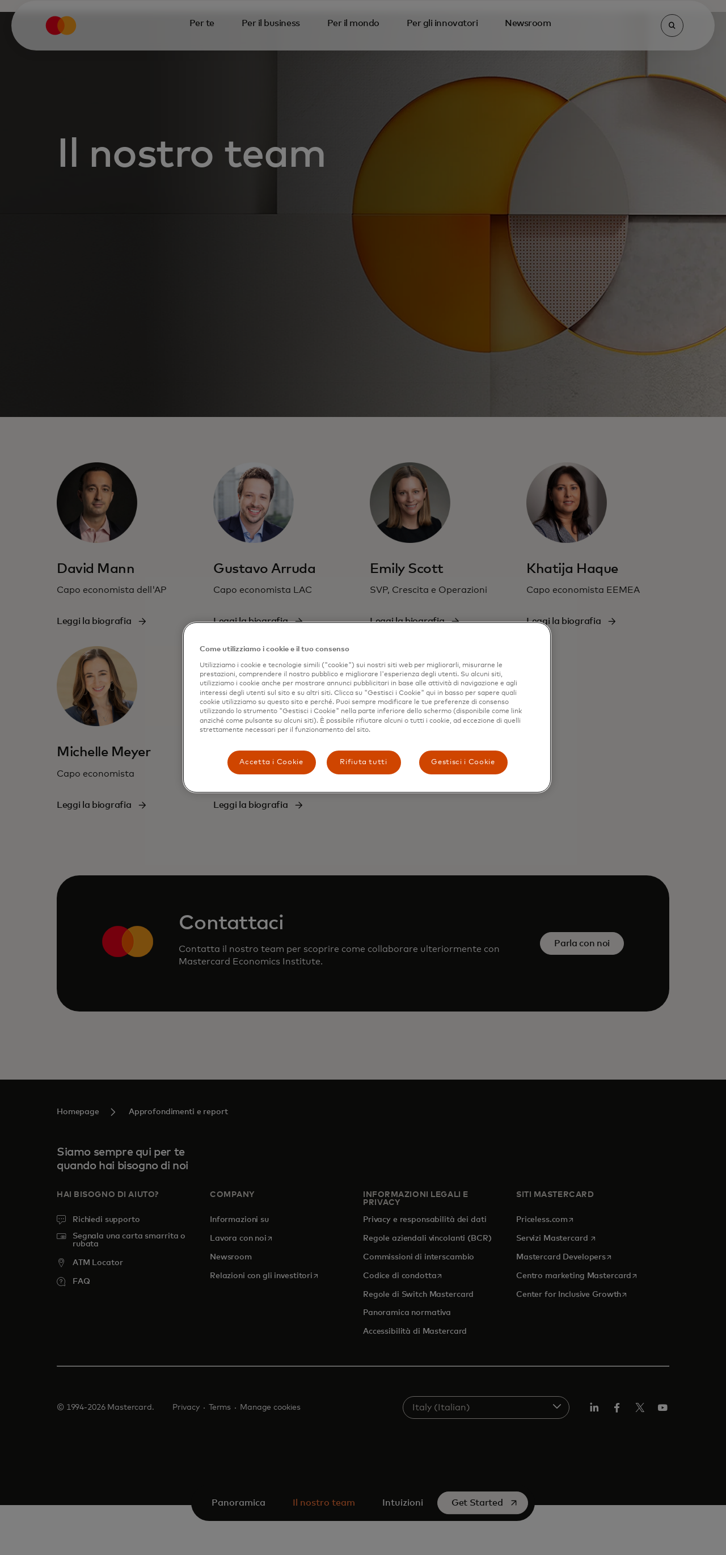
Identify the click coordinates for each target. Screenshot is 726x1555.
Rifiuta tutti (363, 762)
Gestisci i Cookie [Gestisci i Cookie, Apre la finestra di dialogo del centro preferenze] (463, 762)
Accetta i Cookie (271, 762)
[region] (367, 707)
